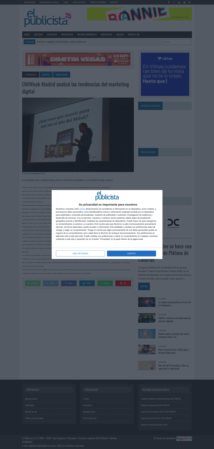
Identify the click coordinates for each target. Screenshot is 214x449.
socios (82, 209)
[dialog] (107, 224)
